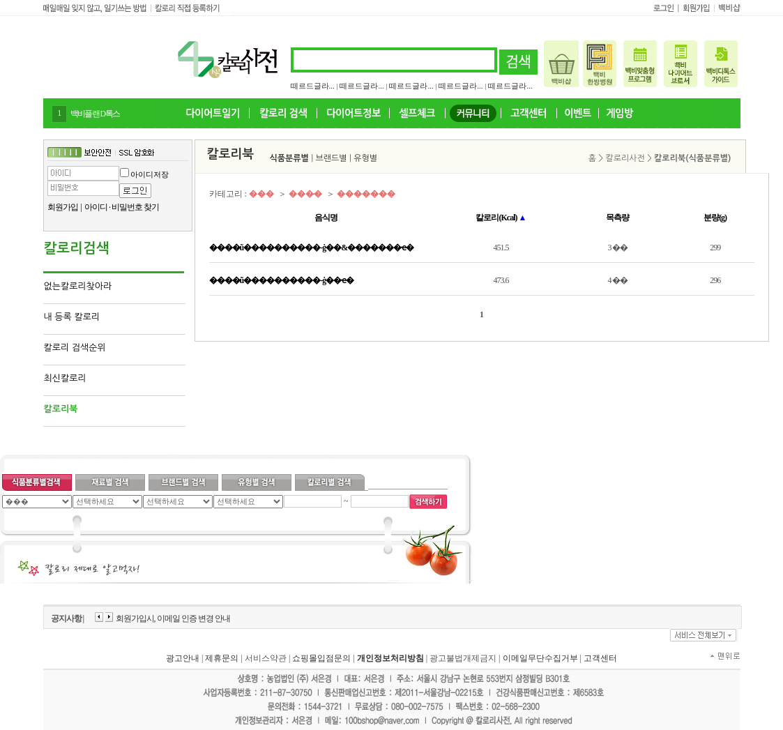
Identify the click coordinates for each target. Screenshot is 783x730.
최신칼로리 (65, 378)
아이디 (95, 207)
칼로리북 (61, 408)
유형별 (365, 158)
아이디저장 (149, 174)
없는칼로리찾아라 (78, 286)
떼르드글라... (313, 86)
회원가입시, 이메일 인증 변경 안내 (173, 618)
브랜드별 (331, 158)
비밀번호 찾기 (135, 207)
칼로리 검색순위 (75, 347)
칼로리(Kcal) (501, 217)
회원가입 (62, 207)
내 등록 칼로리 (72, 316)
